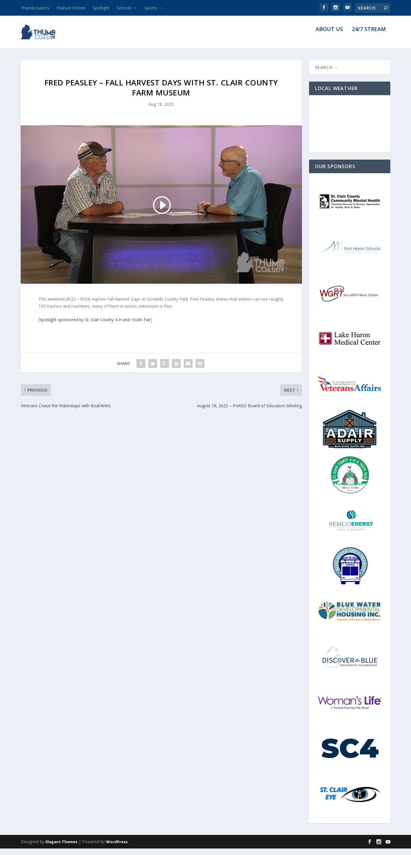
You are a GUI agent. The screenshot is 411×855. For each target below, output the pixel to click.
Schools (124, 8)
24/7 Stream (369, 36)
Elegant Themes (61, 848)
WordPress (117, 848)
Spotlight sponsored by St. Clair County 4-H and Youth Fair (95, 326)
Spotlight (101, 8)
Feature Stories (71, 8)
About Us (329, 36)
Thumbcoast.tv (35, 8)
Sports (150, 8)
